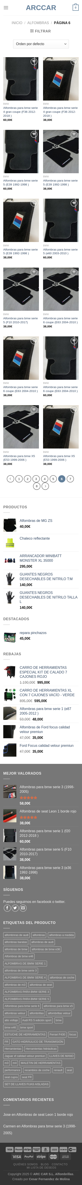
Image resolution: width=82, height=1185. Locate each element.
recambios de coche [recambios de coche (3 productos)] (37, 1070)
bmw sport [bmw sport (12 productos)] (26, 1027)
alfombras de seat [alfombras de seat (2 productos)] (41, 984)
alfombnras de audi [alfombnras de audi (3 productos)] (16, 935)
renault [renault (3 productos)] (58, 1070)
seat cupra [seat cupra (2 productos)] (11, 1077)
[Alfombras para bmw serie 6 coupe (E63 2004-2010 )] (61, 289)
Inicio (17, 23)
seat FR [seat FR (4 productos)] (27, 1077)
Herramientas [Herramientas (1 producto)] (13, 1048)
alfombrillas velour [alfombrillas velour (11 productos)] (59, 1013)
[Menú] (6, 7)
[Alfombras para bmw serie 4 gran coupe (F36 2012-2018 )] (21, 79)
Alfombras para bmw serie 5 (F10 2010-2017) (20, 320)
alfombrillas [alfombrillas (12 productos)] (37, 1013)
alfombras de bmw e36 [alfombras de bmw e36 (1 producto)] (46, 949)
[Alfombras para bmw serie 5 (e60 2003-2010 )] (61, 220)
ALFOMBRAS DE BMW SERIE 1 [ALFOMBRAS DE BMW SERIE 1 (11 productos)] (25, 963)
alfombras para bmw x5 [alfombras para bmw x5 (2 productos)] (58, 1006)
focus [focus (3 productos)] (72, 1034)
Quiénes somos (25, 1164)
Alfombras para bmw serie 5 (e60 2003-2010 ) (60, 251)
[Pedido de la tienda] (41, 44)
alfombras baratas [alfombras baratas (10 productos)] (16, 942)
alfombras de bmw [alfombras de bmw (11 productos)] (16, 949)
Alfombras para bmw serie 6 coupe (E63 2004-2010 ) (60, 320)
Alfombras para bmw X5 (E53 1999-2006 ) (19, 458)
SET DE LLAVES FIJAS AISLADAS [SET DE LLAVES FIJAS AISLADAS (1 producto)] (27, 1084)
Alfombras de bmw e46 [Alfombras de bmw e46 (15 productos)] (19, 956)
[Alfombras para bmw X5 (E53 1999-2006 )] (21, 427)
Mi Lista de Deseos (41, 1167)
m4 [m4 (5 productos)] (15, 1063)
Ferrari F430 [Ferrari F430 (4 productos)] (57, 1034)
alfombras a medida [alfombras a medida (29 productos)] (61, 935)
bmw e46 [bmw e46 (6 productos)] (10, 1027)
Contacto (60, 1164)
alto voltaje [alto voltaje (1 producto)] (11, 1020)
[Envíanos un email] (23, 908)
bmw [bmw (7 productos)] (59, 1020)
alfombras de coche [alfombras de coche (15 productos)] (62, 977)
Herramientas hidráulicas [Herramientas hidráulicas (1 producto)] (41, 1048)
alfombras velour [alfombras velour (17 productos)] (15, 1013)
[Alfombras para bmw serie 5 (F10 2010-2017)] (21, 289)
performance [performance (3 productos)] (12, 1070)
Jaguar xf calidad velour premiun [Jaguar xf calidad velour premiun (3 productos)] (25, 1056)
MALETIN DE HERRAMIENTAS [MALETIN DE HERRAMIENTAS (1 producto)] (40, 1063)
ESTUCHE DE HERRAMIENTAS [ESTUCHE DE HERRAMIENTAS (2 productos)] (25, 1034)
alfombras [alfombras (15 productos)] (39, 935)
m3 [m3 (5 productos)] (7, 1063)
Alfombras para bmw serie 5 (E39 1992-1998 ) (20, 182)
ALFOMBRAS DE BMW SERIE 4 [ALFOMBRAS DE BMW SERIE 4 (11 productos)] (25, 977)
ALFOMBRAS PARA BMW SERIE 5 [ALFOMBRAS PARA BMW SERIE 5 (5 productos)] (27, 999)
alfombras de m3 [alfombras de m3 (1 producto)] (15, 984)
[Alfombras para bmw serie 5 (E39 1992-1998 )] (21, 151)
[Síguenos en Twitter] (15, 908)
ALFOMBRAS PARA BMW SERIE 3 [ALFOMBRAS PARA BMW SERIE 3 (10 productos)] (27, 991)
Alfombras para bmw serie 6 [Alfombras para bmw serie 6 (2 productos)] (22, 1006)
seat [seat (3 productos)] (69, 1070)
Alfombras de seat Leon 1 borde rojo (44, 1114)
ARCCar (41, 7)
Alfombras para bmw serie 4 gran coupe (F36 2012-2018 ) (20, 111)
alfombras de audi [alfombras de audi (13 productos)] (42, 942)
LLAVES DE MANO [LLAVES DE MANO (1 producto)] (61, 1056)
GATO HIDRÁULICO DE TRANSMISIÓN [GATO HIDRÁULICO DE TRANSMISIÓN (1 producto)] (38, 1041)
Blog (45, 1164)
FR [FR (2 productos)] (6, 1041)
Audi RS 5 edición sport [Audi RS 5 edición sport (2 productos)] (37, 1020)
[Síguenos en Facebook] (7, 908)
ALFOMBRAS (38, 23)
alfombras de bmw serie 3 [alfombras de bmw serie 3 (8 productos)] (21, 970)
